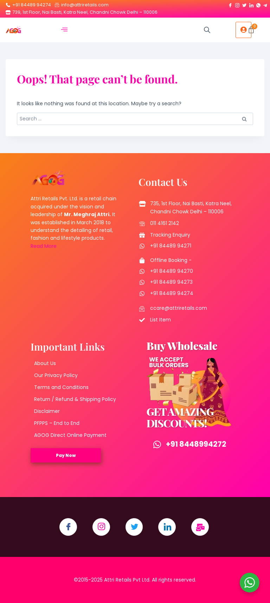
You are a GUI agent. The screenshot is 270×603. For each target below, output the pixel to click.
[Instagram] (237, 4)
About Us (45, 363)
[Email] (200, 527)
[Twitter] (244, 4)
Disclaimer (47, 411)
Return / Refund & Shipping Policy (75, 399)
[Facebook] (230, 4)
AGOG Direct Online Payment (70, 435)
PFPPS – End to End (56, 423)
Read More (44, 246)
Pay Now (66, 455)
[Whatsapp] (258, 4)
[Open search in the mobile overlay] (207, 30)
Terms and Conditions (61, 387)
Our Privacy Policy (56, 375)
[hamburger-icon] (64, 30)
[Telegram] (265, 4)
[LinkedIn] (251, 4)
